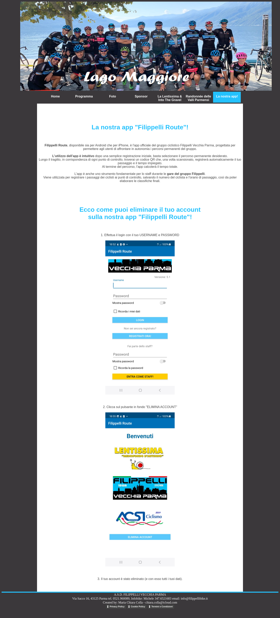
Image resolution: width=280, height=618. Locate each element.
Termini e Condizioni (162, 606)
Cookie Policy (138, 606)
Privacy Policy (117, 606)
